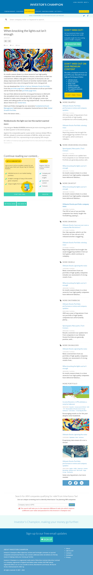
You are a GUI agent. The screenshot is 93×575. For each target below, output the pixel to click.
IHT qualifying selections (75, 89)
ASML (75, 468)
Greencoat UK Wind (80, 407)
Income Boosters (73, 81)
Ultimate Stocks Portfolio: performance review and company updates (75, 108)
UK (5, 41)
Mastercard (72, 470)
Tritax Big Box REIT (81, 410)
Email (6, 45)
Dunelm (71, 407)
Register (80, 2)
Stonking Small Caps (74, 87)
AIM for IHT (69, 551)
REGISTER (45, 194)
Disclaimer (69, 555)
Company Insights (9, 11)
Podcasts (38, 11)
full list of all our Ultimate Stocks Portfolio (35, 86)
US (9, 41)
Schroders (72, 410)
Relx (76, 437)
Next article (22, 204)
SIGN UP (46, 539)
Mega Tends (71, 83)
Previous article (10, 204)
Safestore (65, 410)
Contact (68, 553)
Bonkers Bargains (73, 85)
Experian (80, 468)
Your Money (20, 11)
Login (75, 2)
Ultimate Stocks (72, 80)
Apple (71, 468)
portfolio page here (18, 88)
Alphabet (72, 437)
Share (18, 45)
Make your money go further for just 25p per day (46, 15)
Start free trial (84, 11)
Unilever (81, 437)
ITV (64, 409)
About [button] (86, 2)
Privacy (68, 557)
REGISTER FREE (73, 44)
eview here (22, 103)
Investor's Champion (46, 4)
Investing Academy (48, 11)
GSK (88, 407)
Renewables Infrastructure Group (75, 409)
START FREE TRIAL (19, 194)
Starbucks (70, 472)
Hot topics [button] (58, 11)
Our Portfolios (29, 11)
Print (12, 45)
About (68, 548)
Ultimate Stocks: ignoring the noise (75, 266)
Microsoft (79, 470)
